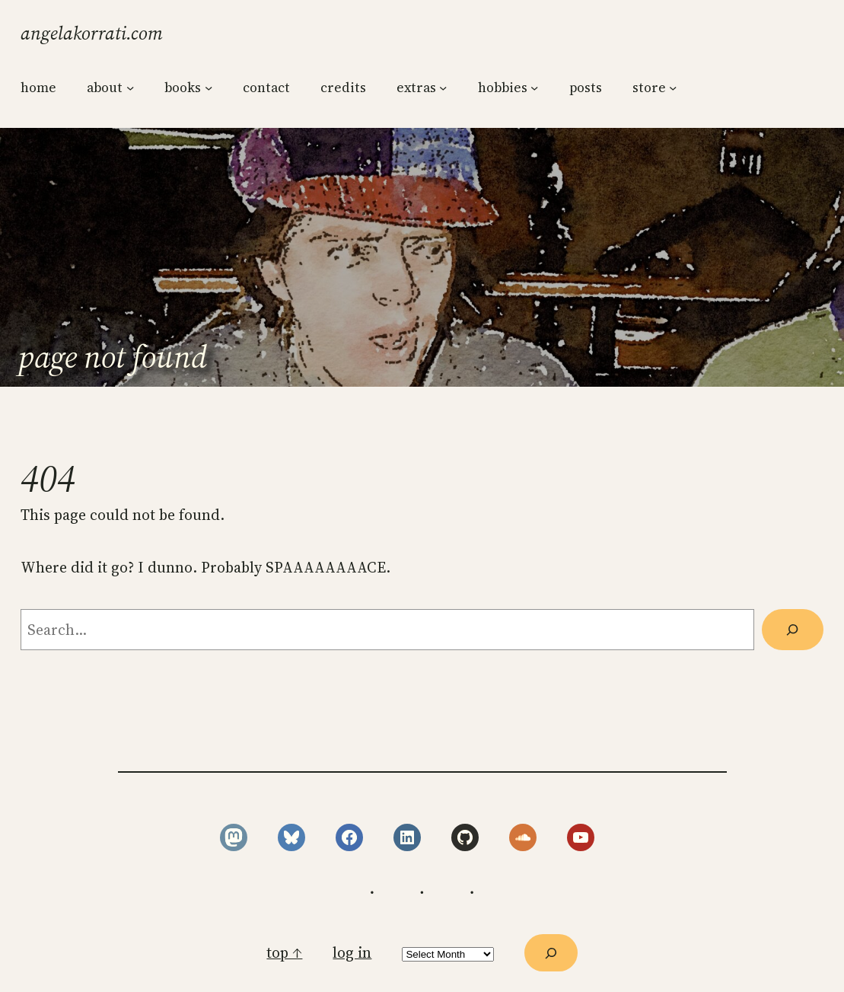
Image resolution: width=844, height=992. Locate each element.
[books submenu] (208, 87)
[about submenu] (130, 87)
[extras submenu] (443, 87)
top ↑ (284, 953)
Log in (352, 953)
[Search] (792, 629)
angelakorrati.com (92, 33)
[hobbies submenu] (534, 87)
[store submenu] (673, 87)
